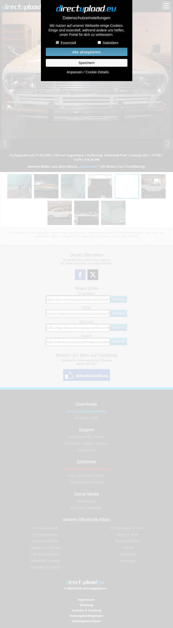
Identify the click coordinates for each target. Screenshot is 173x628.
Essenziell (68, 43)
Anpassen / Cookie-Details (88, 72)
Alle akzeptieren (86, 52)
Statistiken (110, 43)
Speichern (86, 63)
